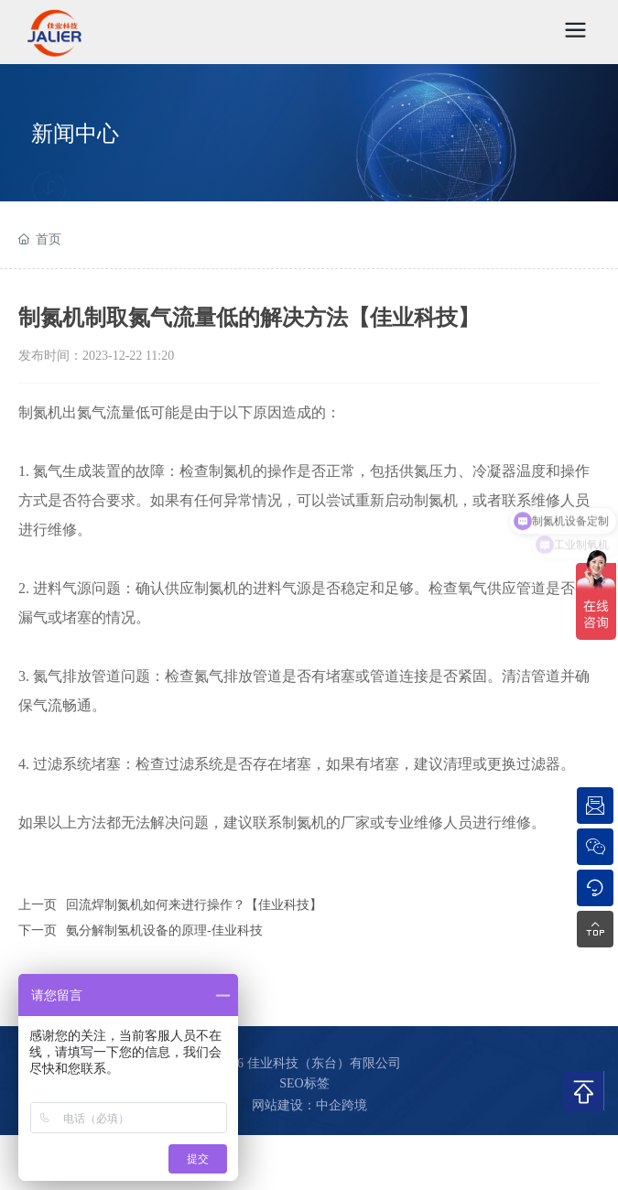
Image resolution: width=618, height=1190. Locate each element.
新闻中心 (75, 134)
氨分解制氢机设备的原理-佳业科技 (164, 930)
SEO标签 (304, 1083)
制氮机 (40, 412)
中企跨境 (341, 1105)
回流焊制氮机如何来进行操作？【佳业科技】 (194, 905)
